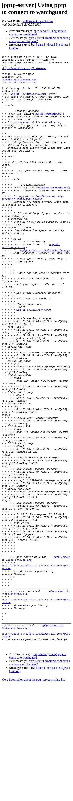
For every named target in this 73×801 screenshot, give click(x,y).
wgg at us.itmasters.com (28, 101)
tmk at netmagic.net (48, 125)
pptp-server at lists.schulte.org (37, 136)
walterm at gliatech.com (19, 84)
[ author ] (15, 48)
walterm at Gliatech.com (38, 21)
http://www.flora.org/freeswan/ (24, 71)
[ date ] (40, 44)
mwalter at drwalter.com (19, 88)
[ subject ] (64, 44)
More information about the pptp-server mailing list (33, 797)
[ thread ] (51, 44)
